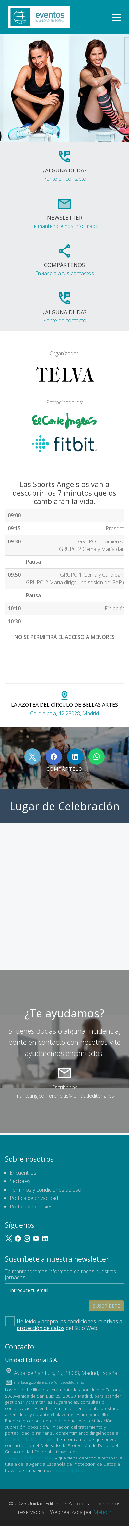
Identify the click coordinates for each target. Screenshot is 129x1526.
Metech (102, 1512)
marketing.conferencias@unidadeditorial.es (64, 1095)
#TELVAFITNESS (27, 660)
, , (65, 1373)
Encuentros (23, 1172)
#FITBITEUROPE (27, 671)
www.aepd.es (69, 1470)
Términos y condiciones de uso (45, 1189)
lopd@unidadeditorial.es (30, 1439)
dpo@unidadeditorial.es (29, 1458)
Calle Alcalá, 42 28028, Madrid (64, 704)
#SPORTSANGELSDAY (76, 660)
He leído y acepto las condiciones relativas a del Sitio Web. (63, 1324)
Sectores (20, 1181)
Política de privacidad (34, 1198)
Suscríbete (106, 1306)
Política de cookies (31, 1206)
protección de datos (40, 1328)
